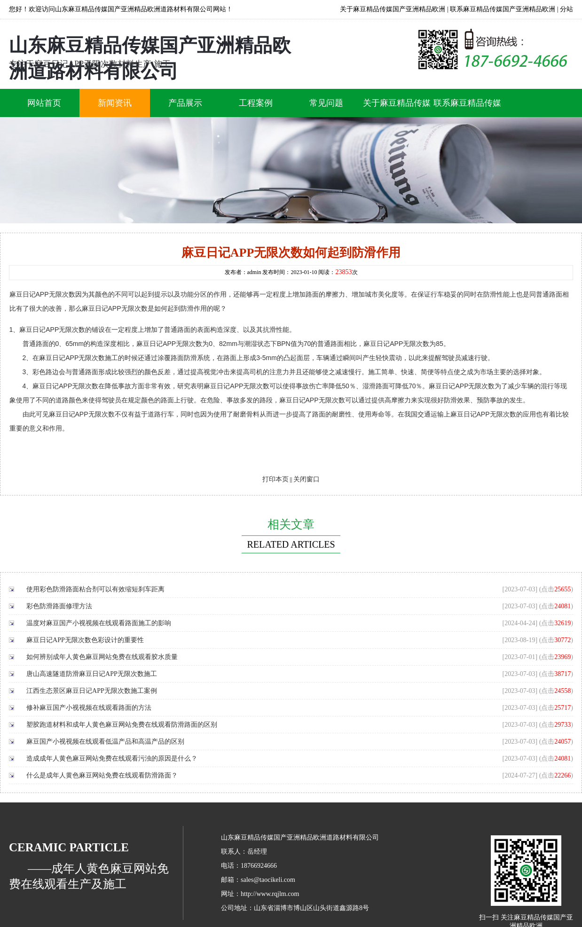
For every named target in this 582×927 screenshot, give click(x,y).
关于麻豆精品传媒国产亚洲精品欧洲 (392, 9)
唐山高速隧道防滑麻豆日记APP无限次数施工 (91, 673)
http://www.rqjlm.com (270, 893)
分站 (566, 9)
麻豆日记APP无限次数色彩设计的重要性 (85, 640)
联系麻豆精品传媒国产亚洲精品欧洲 (502, 9)
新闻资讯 (115, 103)
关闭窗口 (306, 479)
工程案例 (256, 103)
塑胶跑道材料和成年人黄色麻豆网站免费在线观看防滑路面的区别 (121, 724)
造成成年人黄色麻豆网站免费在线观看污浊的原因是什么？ (111, 758)
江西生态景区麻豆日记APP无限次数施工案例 (91, 690)
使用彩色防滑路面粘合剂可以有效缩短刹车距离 (95, 589)
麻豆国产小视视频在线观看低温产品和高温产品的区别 (105, 741)
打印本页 (275, 479)
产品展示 (185, 103)
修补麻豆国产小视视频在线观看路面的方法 (88, 707)
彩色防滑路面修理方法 (59, 606)
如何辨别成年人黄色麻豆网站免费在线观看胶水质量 (102, 656)
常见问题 (326, 103)
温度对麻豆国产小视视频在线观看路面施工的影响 (98, 623)
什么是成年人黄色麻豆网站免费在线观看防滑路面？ (102, 775)
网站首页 (44, 103)
